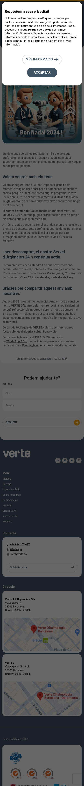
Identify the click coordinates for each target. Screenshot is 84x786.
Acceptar (42, 72)
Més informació (42, 59)
